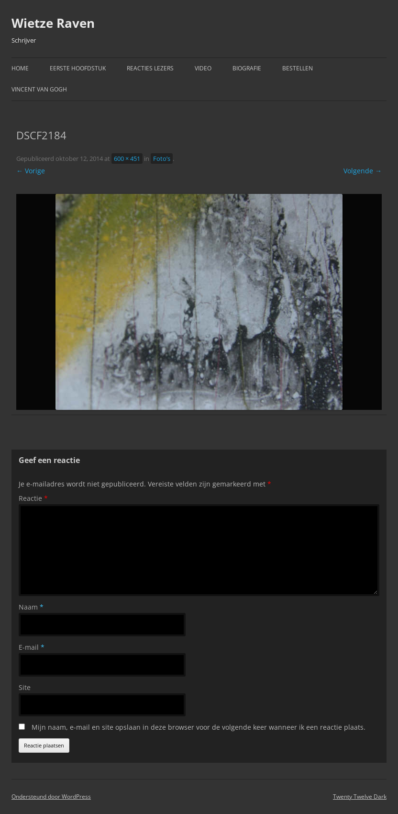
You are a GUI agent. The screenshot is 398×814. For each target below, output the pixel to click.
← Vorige (30, 170)
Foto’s (161, 158)
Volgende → (362, 170)
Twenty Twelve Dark (360, 796)
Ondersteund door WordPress (51, 796)
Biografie (246, 68)
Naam (31, 606)
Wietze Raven (53, 23)
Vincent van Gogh (39, 89)
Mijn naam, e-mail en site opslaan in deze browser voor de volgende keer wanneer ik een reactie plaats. (198, 727)
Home (20, 68)
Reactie (33, 498)
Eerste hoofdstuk (78, 68)
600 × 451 (127, 158)
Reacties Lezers (150, 68)
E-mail (31, 647)
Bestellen (297, 68)
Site (25, 687)
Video (203, 68)
